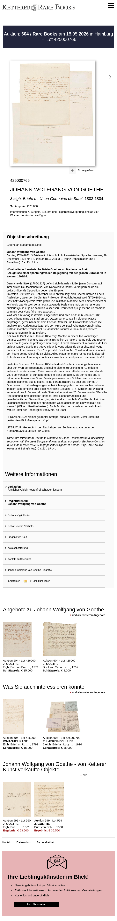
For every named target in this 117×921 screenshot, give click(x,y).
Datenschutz (24, 842)
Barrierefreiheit (45, 842)
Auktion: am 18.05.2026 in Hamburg (58, 33)
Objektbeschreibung (28, 236)
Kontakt (6, 842)
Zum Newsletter (36, 904)
